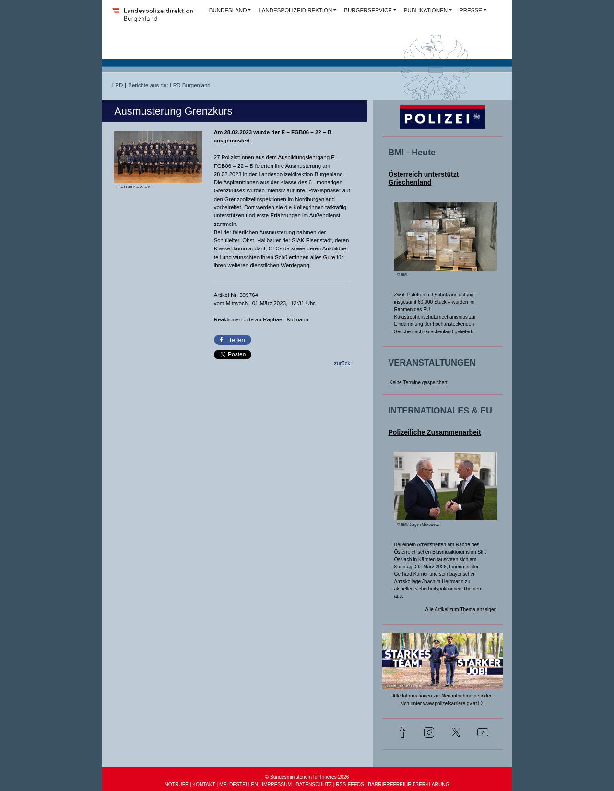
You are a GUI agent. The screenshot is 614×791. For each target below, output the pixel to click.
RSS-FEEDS (350, 784)
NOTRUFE (176, 784)
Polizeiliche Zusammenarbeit (434, 432)
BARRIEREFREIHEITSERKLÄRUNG (408, 784)
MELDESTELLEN (238, 784)
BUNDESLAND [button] (228, 10)
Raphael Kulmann (285, 319)
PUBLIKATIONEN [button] (426, 10)
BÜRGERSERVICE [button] (368, 10)
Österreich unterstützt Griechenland (423, 178)
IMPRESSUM (277, 784)
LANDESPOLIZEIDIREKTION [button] (295, 10)
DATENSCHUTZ (313, 784)
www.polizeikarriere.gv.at (450, 703)
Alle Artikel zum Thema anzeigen (461, 609)
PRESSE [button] (471, 10)
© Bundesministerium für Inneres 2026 (307, 776)
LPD (117, 85)
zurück (342, 363)
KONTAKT (203, 784)
